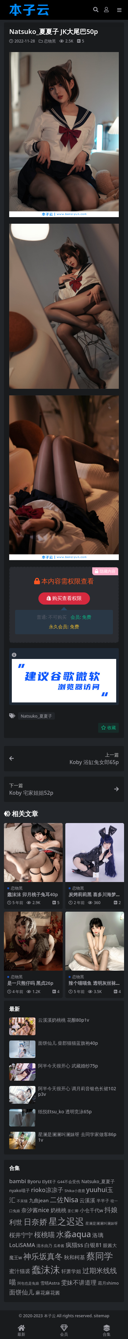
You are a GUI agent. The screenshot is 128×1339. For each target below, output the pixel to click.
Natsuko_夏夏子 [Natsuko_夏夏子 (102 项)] (98, 1181)
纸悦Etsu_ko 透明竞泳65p (65, 1111)
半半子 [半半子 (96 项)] (102, 1201)
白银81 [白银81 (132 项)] (93, 1245)
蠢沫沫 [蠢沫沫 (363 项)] (46, 1269)
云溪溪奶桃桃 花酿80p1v (63, 1020)
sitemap (101, 1316)
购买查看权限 (64, 598)
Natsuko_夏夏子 (36, 716)
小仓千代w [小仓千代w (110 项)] (91, 1210)
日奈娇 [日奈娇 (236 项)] (35, 1221)
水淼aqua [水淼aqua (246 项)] (73, 1234)
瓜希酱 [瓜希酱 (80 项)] (58, 1245)
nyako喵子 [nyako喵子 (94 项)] (19, 1190)
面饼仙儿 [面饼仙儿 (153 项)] (21, 1292)
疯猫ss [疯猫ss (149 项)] (74, 1244)
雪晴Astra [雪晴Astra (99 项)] (50, 1283)
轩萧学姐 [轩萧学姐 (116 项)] (71, 1271)
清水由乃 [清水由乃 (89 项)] (44, 1245)
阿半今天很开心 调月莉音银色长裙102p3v (77, 1091)
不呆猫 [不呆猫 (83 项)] (22, 1200)
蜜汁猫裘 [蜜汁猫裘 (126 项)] (19, 1271)
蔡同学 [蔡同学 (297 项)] (99, 1256)
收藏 (108, 727)
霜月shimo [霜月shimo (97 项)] (108, 1283)
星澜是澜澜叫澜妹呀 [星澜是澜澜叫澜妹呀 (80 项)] (101, 1223)
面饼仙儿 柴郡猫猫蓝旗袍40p (68, 1043)
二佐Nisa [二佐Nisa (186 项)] (64, 1199)
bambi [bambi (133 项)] (17, 1181)
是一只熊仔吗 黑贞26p (30, 983)
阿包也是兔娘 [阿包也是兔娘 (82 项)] (28, 1283)
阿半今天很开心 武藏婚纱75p (68, 1066)
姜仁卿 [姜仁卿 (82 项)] (73, 1210)
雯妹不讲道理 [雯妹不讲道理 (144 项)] (78, 1282)
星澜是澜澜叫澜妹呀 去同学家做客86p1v (77, 1137)
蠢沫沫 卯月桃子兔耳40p (32, 894)
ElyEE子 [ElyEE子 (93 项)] (49, 1181)
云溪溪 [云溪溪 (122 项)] (87, 1200)
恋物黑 (50, 41)
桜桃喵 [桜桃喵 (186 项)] (44, 1234)
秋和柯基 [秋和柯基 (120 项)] (74, 1257)
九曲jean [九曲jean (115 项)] (39, 1200)
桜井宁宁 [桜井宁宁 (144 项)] (21, 1235)
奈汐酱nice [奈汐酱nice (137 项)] (35, 1210)
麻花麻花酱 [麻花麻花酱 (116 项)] (47, 1292)
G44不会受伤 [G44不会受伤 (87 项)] (68, 1181)
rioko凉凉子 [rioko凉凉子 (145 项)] (47, 1190)
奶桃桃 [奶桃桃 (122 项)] (58, 1210)
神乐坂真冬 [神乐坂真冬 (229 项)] (43, 1256)
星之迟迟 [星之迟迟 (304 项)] (66, 1221)
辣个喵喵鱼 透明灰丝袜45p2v (93, 986)
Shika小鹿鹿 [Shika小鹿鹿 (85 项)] (75, 1190)
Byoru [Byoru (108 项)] (34, 1181)
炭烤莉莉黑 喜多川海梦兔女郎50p (94, 897)
